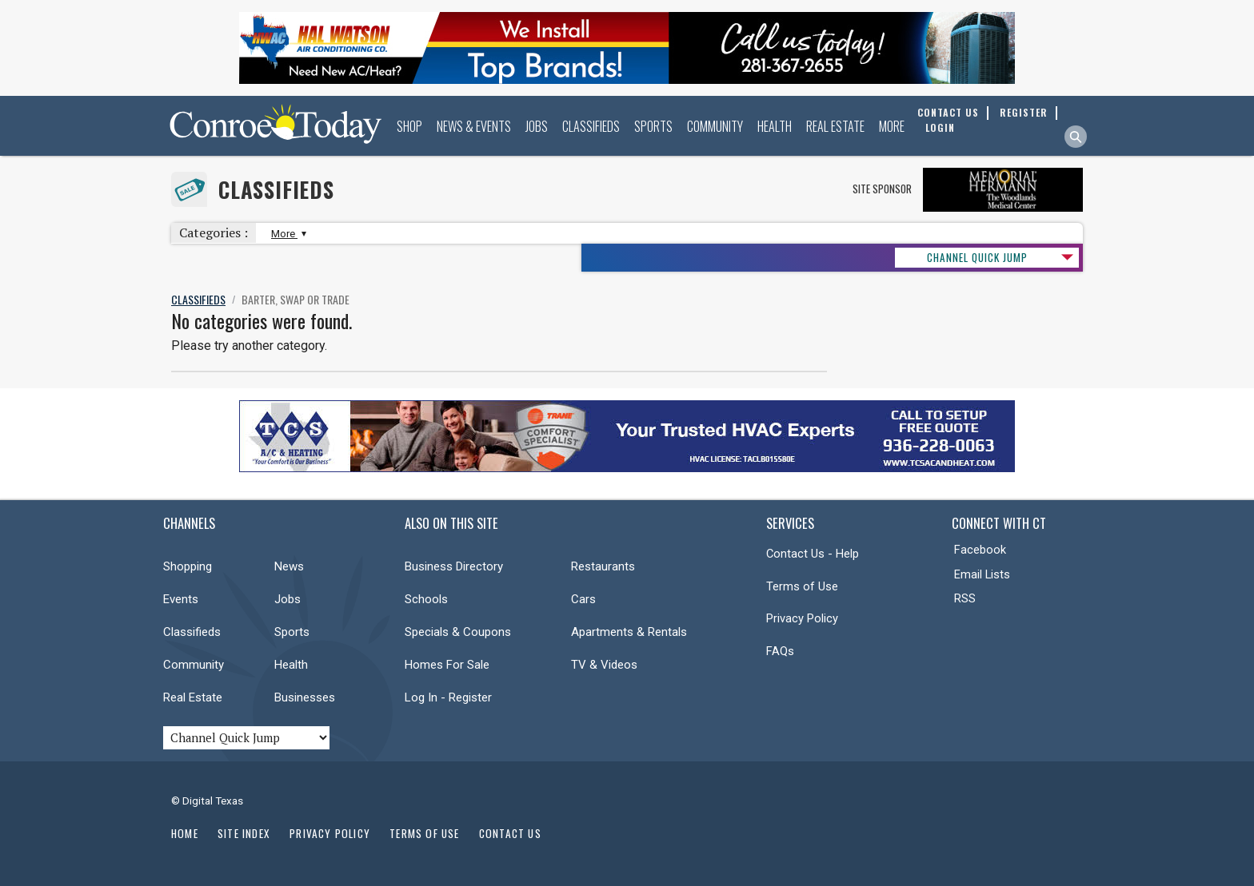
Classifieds (591, 126)
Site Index (244, 833)
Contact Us (510, 833)
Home (184, 833)
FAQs (780, 651)
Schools (426, 599)
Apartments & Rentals (629, 632)
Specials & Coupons (458, 632)
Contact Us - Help (812, 553)
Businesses (304, 697)
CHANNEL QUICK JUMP (977, 257)
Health (774, 126)
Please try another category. (249, 345)
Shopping (187, 566)
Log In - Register (448, 697)
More (892, 126)
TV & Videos (604, 665)
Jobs (536, 126)
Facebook (980, 549)
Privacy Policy (802, 618)
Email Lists (982, 574)
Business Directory (454, 566)
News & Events (474, 126)
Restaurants (603, 566)
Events (180, 599)
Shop (409, 126)
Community (715, 126)
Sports (653, 126)
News (289, 566)
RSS (965, 598)
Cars (583, 599)
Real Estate (835, 126)
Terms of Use (802, 586)
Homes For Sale (447, 665)
